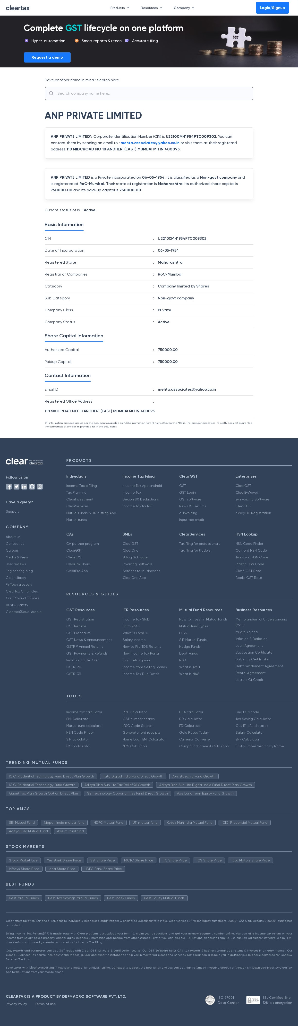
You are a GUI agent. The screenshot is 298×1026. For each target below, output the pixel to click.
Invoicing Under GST (82, 660)
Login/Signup (272, 7)
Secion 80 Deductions (141, 499)
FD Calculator (190, 726)
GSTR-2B (73, 667)
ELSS (183, 633)
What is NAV (189, 674)
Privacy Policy (16, 1004)
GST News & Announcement (89, 640)
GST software (190, 499)
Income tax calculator (84, 712)
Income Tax (132, 492)
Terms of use (45, 1004)
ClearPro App (77, 571)
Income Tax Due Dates (141, 674)
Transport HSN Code (252, 557)
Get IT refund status (252, 726)
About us (13, 537)
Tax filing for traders (195, 550)
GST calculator (78, 746)
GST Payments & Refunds (87, 653)
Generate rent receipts (142, 732)
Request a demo (47, 57)
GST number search (139, 719)
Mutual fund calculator (84, 726)
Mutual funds (76, 520)
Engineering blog (19, 571)
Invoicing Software (138, 564)
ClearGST (243, 486)
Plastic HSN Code (250, 564)
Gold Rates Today (194, 732)
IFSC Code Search (138, 726)
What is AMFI (189, 667)
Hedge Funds (190, 646)
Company (185, 8)
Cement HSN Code (251, 550)
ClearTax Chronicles (22, 591)
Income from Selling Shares (145, 667)
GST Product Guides (22, 598)
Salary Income (134, 640)
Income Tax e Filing (81, 486)
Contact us (15, 543)
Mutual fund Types (193, 626)
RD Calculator (190, 719)
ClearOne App (134, 578)
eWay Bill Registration (253, 513)
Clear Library (16, 578)
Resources (152, 8)
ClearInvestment (80, 499)
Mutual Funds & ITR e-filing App (91, 513)
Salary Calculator (250, 732)
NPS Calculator (135, 746)
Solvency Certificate (252, 659)
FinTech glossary (19, 584)
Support (12, 511)
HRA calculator (191, 712)
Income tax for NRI (137, 506)
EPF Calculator (247, 739)
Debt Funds (188, 653)
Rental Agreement (251, 673)
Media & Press (17, 557)
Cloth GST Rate (248, 571)
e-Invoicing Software (252, 499)
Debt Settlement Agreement (259, 666)
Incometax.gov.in (136, 660)
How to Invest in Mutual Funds (203, 619)
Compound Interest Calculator (204, 746)
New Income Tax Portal (141, 653)
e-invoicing (188, 513)
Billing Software (135, 557)
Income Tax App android (142, 486)
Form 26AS (131, 626)
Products (121, 8)
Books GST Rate (249, 578)
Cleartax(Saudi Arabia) (24, 612)
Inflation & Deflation (251, 639)
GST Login (187, 492)
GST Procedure (78, 633)
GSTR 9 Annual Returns (84, 646)
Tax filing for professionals (199, 543)
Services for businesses (141, 571)
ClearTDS (243, 506)
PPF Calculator (135, 712)
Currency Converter (195, 739)
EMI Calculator (77, 719)
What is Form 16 (135, 633)
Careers (12, 550)
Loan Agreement (249, 645)
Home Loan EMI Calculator (144, 739)
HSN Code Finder (249, 543)
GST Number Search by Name (260, 746)
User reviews (16, 564)
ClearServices (77, 506)
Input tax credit (191, 520)
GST (182, 486)
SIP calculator (77, 739)
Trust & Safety (17, 605)
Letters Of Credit (249, 680)
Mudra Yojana (247, 632)
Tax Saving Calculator (253, 719)
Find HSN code (247, 712)
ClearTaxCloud (78, 564)
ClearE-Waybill (247, 492)
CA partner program (82, 543)
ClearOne (130, 550)
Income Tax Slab (136, 619)
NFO (182, 660)
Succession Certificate (254, 652)
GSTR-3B (73, 674)
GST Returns (76, 626)
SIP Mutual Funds (193, 640)
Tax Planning (76, 492)
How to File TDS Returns (142, 646)
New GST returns (192, 506)
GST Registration (80, 619)
